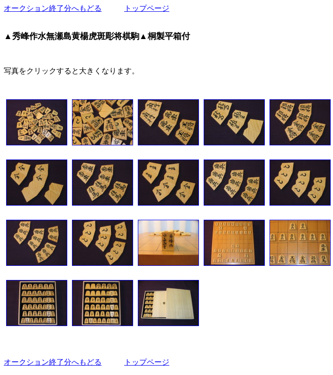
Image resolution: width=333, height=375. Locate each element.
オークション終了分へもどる (53, 8)
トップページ (146, 8)
